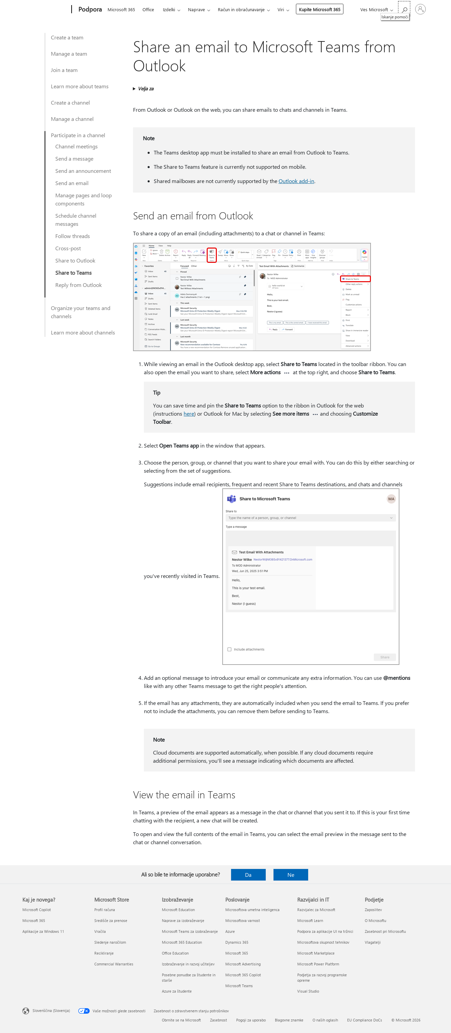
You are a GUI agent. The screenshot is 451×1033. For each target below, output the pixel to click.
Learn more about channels (83, 332)
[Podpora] (89, 9)
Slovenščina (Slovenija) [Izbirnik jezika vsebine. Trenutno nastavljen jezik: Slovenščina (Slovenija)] (51, 1010)
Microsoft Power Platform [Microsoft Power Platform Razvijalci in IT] (318, 963)
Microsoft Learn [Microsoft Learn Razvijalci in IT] (310, 920)
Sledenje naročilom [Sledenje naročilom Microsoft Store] (110, 942)
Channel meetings (76, 146)
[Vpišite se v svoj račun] (420, 9)
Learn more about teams (80, 86)
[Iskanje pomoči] (404, 8)
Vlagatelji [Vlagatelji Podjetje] (373, 942)
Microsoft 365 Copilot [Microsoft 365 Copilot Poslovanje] (243, 974)
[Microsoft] (45, 9)
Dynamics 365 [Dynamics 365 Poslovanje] (236, 942)
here (189, 413)
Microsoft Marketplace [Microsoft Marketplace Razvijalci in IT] (316, 953)
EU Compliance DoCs (364, 1019)
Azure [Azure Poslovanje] (230, 931)
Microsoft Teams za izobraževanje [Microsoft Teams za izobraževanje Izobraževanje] (190, 931)
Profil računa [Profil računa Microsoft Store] (104, 909)
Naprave (196, 9)
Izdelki (169, 9)
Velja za (145, 88)
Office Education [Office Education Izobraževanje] (175, 953)
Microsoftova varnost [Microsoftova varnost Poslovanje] (242, 920)
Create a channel (70, 102)
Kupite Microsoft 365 (319, 9)
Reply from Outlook (78, 284)
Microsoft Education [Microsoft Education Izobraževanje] (178, 909)
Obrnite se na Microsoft (181, 1019)
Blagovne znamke (289, 1019)
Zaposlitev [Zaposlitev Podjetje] (373, 909)
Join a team (64, 69)
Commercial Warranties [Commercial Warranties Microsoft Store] (113, 963)
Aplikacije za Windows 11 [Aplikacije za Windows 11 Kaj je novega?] (43, 931)
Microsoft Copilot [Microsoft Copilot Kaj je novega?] (36, 909)
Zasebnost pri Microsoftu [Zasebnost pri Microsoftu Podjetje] (385, 931)
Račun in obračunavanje (241, 9)
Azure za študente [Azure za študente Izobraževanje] (177, 991)
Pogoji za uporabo (251, 1019)
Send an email (72, 182)
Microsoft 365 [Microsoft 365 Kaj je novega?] (33, 920)
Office (148, 9)
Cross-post (68, 248)
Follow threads (72, 235)
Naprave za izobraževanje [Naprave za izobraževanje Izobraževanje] (183, 920)
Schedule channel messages (75, 219)
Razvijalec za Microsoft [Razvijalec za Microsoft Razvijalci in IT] (316, 909)
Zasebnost (218, 1019)
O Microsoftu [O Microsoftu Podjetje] (375, 920)
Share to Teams (73, 272)
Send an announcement (83, 170)
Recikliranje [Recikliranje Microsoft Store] (104, 953)
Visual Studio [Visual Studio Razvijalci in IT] (308, 991)
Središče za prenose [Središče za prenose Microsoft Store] (110, 920)
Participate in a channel (78, 135)
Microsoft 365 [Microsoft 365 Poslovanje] (236, 953)
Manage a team (69, 53)
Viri (281, 9)
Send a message (74, 158)
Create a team (67, 37)
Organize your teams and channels (80, 312)
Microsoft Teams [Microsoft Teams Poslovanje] (239, 985)
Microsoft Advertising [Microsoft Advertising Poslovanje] (243, 963)
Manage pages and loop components (83, 199)
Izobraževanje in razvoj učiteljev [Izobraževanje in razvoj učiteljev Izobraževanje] (188, 963)
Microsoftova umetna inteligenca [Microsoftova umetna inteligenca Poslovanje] (252, 909)
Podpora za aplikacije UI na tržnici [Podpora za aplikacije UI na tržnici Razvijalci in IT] (325, 931)
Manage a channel (72, 118)
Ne (290, 874)
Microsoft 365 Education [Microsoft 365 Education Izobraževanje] (182, 942)
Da (248, 874)
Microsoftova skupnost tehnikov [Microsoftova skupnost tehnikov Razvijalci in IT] (323, 942)
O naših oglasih (325, 1019)
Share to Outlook (75, 260)
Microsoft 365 (121, 9)
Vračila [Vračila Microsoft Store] (100, 931)
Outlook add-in (296, 180)
